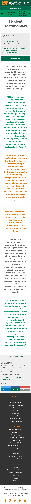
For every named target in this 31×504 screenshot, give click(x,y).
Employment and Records (15, 437)
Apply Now (15, 59)
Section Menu (15, 8)
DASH (16, 451)
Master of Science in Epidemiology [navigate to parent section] (23, 13)
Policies (15, 410)
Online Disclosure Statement (15, 408)
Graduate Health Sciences (15, 470)
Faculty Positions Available (12, 377)
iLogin (15, 448)
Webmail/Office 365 (15, 459)
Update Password (15, 421)
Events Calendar (15, 440)
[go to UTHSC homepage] (2, 13)
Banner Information (15, 429)
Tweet (7, 387)
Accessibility (15, 400)
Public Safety (15, 416)
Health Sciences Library (15, 445)
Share (16, 387)
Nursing (15, 478)
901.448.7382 (22, 490)
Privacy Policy (15, 413)
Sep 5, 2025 (19, 356)
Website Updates (15, 418)
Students (15, 453)
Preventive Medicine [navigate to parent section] (11, 13)
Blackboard (15, 432)
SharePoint (6, 379)
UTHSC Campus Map (11, 52)
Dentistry (15, 467)
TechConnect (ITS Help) (15, 456)
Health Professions (15, 472)
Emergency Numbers (15, 405)
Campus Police (15, 402)
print (25, 390)
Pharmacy (15, 481)
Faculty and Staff (15, 443)
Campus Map (15, 435)
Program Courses (10, 42)
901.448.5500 (8, 490)
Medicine (15, 475)
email (15, 389)
